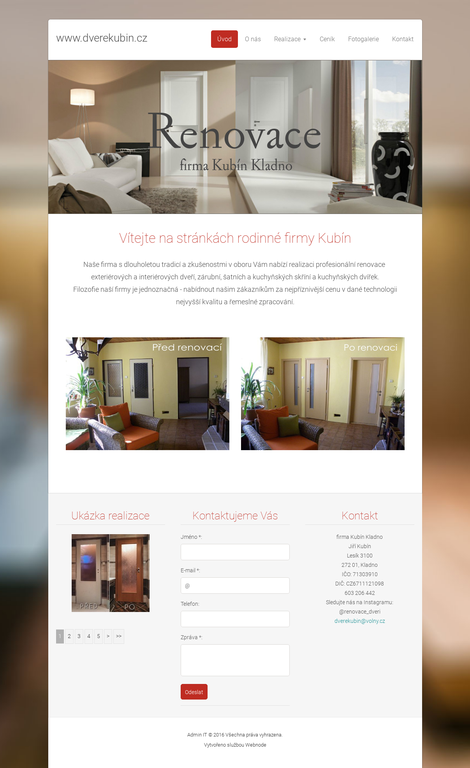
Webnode (255, 745)
